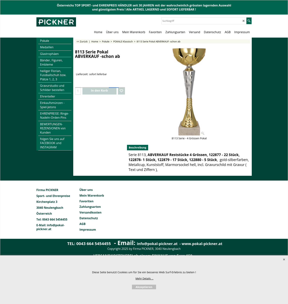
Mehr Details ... (144, 278)
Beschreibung (137, 147)
